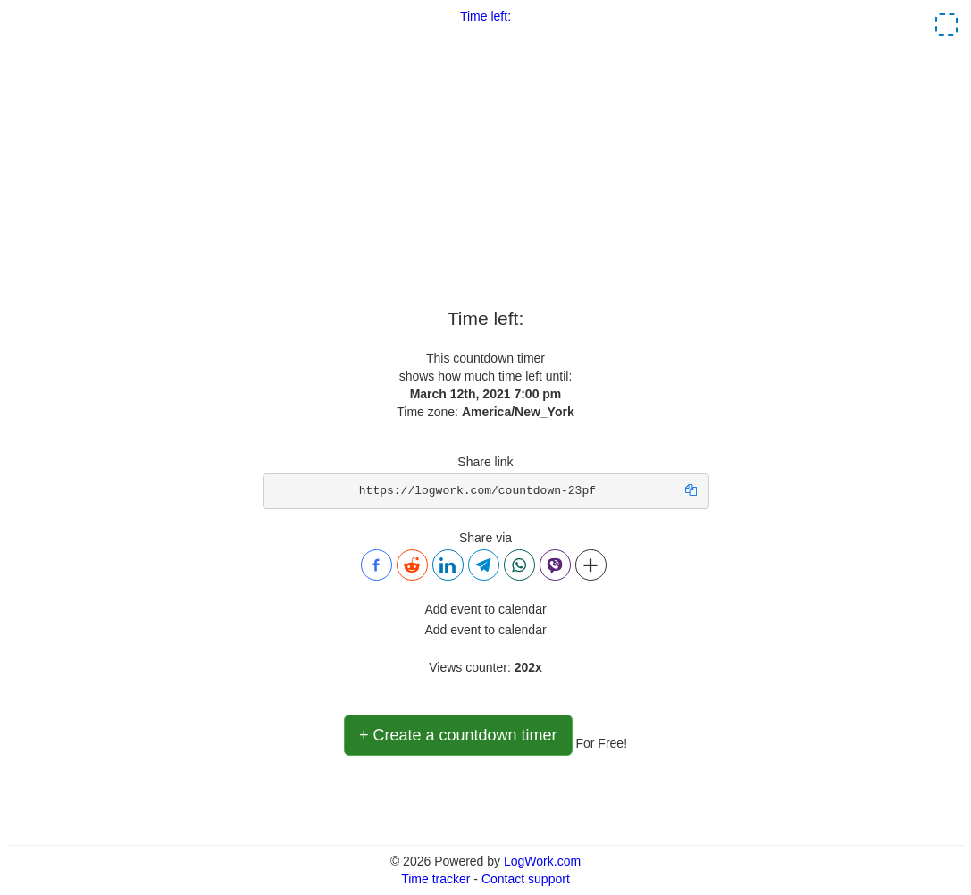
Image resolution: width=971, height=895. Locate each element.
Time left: (485, 16)
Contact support (525, 879)
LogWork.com (542, 861)
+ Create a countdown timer (458, 735)
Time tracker (435, 879)
